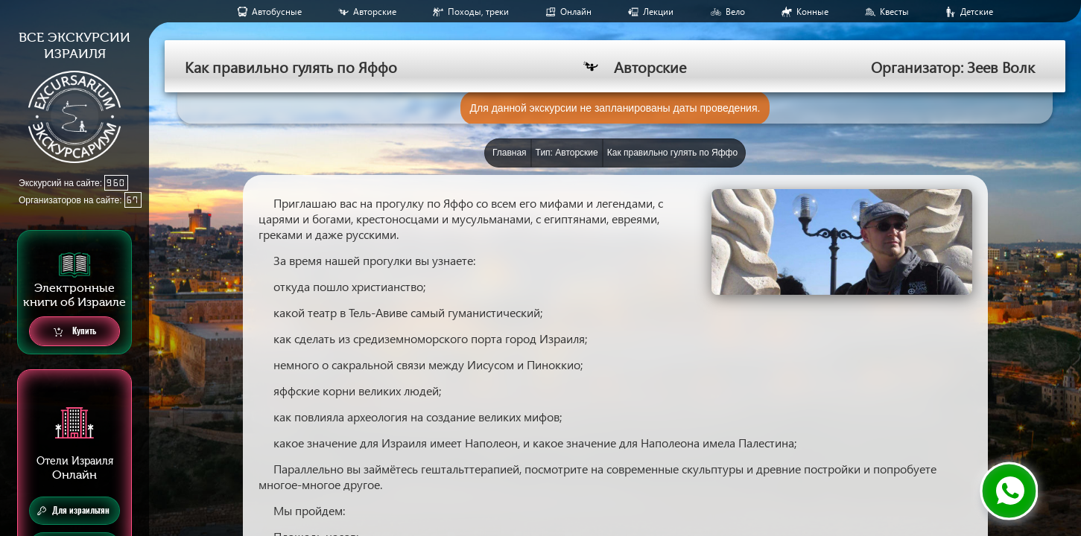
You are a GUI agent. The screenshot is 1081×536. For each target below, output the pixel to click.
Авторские (374, 11)
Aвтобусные (277, 11)
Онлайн (576, 11)
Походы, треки (478, 11)
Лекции (658, 11)
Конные (812, 11)
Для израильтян (73, 511)
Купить (75, 331)
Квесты (894, 11)
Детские (976, 11)
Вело (735, 11)
